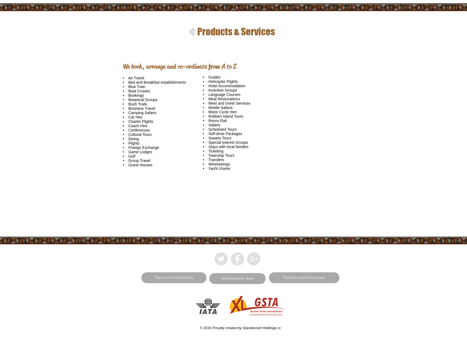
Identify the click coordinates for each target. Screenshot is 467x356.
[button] (174, 277)
